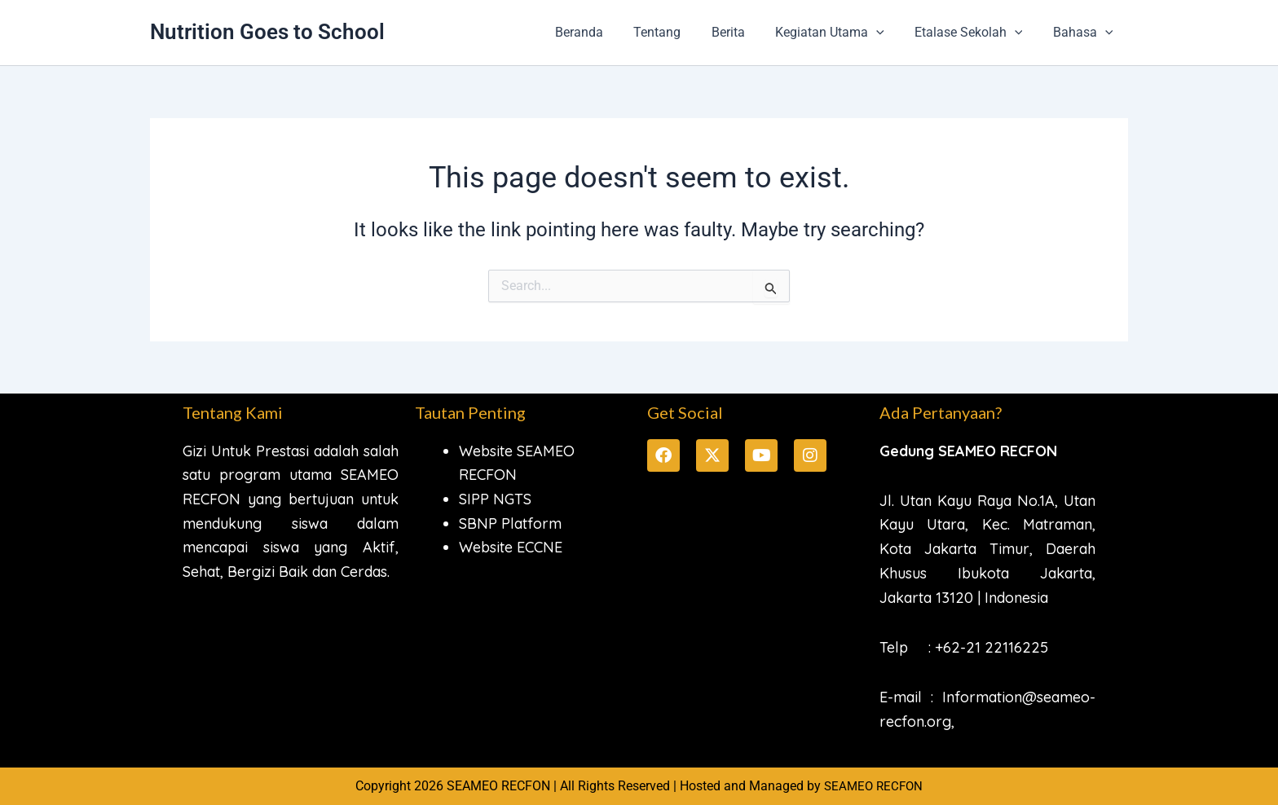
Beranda (603, 32)
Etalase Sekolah (975, 32)
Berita (743, 32)
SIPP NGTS (495, 499)
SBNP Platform (510, 523)
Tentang (676, 32)
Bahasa (1085, 32)
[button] (887, 32)
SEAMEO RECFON (873, 786)
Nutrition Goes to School (267, 32)
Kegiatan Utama (840, 32)
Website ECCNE (510, 547)
